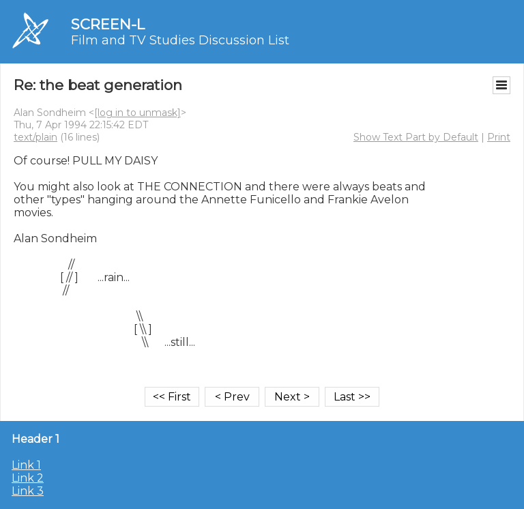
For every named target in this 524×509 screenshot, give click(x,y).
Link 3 (28, 490)
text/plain (35, 137)
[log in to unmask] (137, 112)
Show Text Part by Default (415, 137)
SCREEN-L (108, 24)
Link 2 (28, 477)
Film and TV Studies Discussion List (180, 40)
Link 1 (26, 465)
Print (498, 137)
